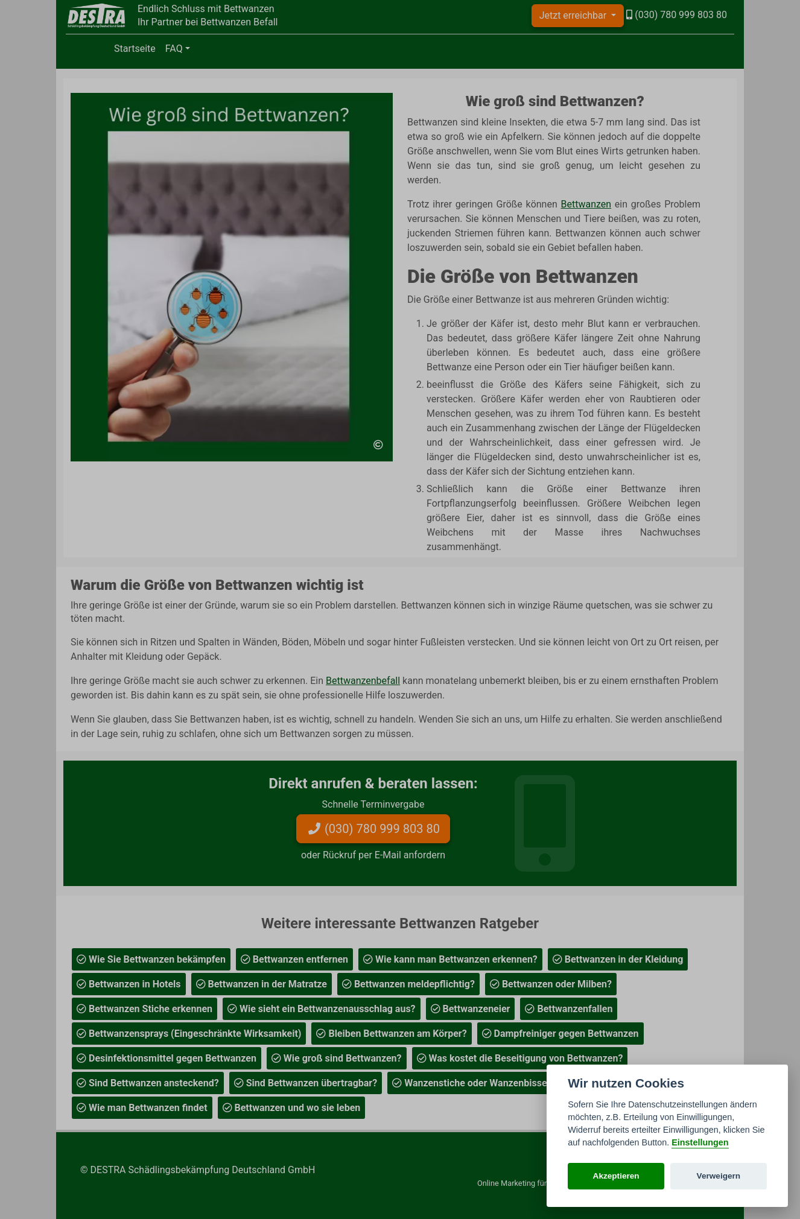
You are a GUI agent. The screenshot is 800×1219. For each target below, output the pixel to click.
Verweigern (719, 1175)
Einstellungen (699, 1142)
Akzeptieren (616, 1175)
